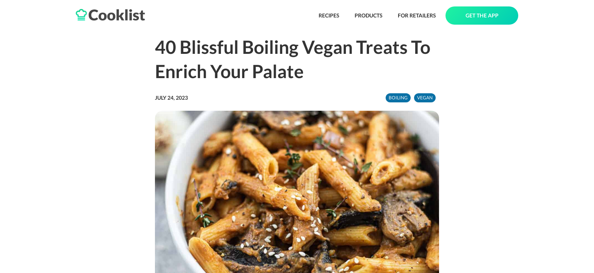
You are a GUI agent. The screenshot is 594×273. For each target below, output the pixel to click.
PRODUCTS (369, 15)
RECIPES (329, 15)
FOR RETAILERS (417, 15)
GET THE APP (482, 15)
